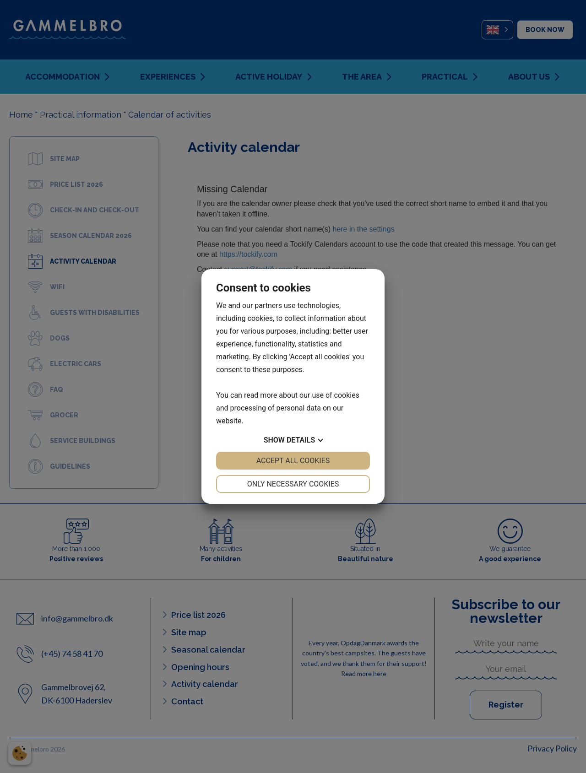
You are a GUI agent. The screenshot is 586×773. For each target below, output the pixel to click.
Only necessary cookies (293, 484)
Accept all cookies (293, 460)
